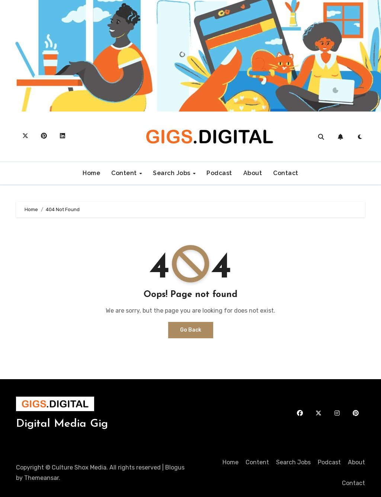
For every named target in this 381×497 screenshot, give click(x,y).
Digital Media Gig (62, 424)
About (252, 173)
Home (91, 173)
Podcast (219, 173)
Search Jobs (172, 173)
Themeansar (41, 477)
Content (124, 173)
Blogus (175, 467)
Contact (285, 173)
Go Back (190, 330)
